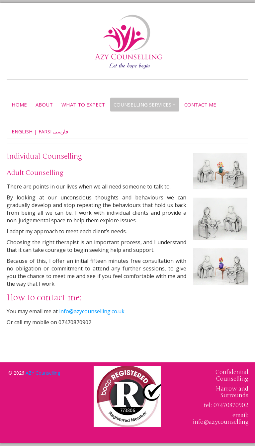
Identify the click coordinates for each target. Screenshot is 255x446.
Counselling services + (145, 104)
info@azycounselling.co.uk (92, 311)
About (44, 104)
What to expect (83, 104)
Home (19, 104)
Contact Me (200, 104)
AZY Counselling (43, 373)
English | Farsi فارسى (40, 131)
